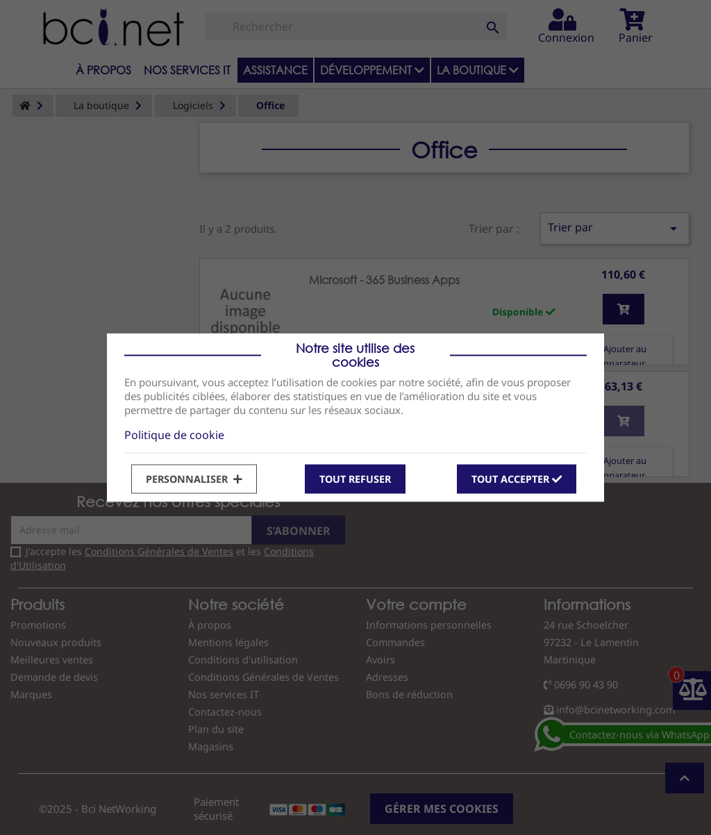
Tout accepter (516, 478)
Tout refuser (355, 478)
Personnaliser (194, 478)
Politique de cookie (174, 434)
